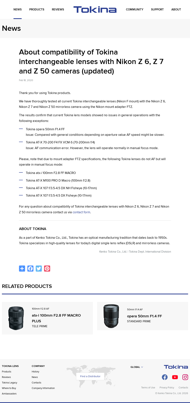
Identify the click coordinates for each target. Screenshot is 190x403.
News (35, 377)
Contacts (36, 382)
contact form (81, 212)
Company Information (43, 388)
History (35, 371)
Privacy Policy (167, 387)
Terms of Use (148, 387)
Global (135, 367)
